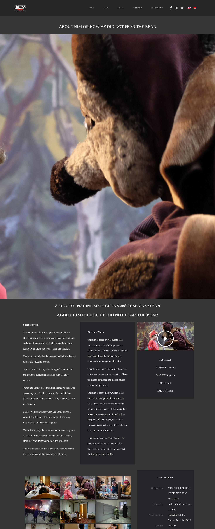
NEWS (106, 8)
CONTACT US (157, 8)
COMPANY (137, 8)
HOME (91, 8)
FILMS (120, 8)
